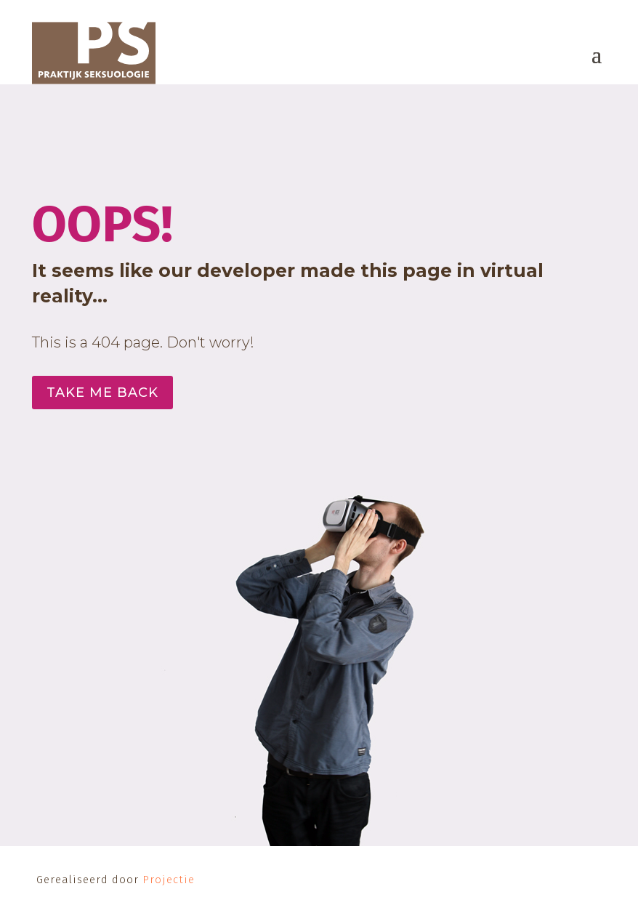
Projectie (168, 879)
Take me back (102, 393)
